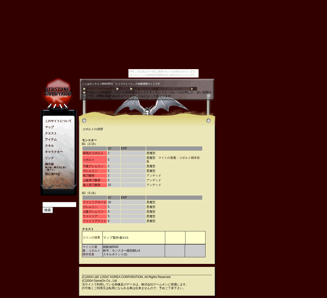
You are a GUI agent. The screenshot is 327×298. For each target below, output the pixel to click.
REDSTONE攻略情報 (101, 88)
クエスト (51, 133)
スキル (49, 145)
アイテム (51, 139)
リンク (49, 158)
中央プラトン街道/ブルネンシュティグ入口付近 (165, 88)
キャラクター (54, 152)
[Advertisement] (235, 153)
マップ (49, 127)
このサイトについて (58, 121)
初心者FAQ (52, 174)
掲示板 (49, 164)
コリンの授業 (91, 237)
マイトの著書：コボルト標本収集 (91, 250)
